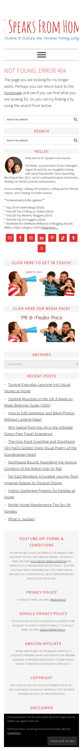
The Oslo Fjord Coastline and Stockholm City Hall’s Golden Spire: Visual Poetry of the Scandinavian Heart (40, 448)
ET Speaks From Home (41, 22)
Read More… (50, 227)
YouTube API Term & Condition (48, 561)
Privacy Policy (58, 599)
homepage (13, 92)
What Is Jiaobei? (21, 519)
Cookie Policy (14, 732)
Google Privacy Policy (52, 629)
